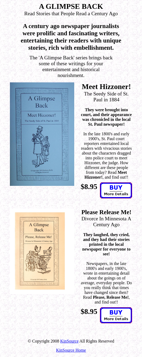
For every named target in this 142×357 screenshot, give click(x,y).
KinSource (69, 341)
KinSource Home (71, 350)
